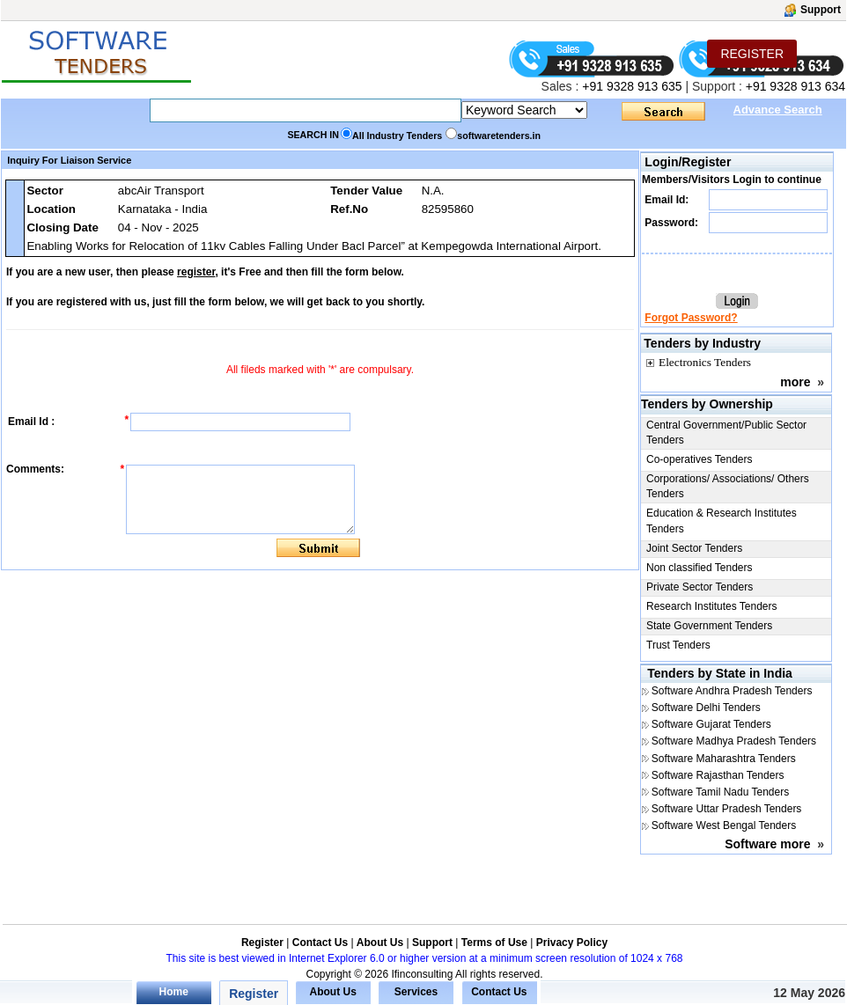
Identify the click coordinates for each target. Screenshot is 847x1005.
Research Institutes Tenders (711, 606)
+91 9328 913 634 (795, 86)
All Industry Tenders (397, 135)
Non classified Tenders (699, 567)
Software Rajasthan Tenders (718, 775)
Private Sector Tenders (699, 587)
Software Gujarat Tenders (711, 724)
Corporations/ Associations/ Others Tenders (727, 486)
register (196, 272)
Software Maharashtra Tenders (724, 758)
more (795, 382)
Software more (767, 844)
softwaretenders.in (499, 135)
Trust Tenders (678, 645)
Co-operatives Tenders (699, 459)
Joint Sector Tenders (694, 548)
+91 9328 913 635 (629, 86)
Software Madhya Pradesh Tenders (734, 741)
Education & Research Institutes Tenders (721, 520)
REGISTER (752, 54)
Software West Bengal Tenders (724, 825)
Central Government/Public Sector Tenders (726, 432)
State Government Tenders (709, 626)
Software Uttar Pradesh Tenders (727, 809)
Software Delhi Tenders (706, 707)
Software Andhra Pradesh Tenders (732, 691)
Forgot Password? (690, 318)
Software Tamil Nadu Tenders (720, 792)
